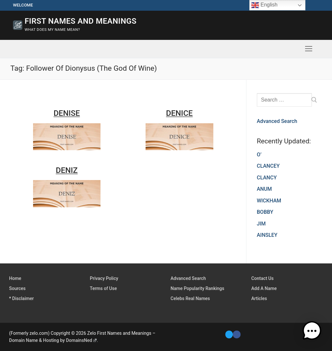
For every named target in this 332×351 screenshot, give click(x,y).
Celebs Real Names (190, 298)
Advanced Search (277, 121)
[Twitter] (229, 334)
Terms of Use (103, 288)
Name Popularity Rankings (197, 288)
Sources (17, 288)
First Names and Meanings (80, 21)
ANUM (264, 189)
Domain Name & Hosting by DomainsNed (53, 340)
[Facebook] (236, 334)
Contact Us (262, 278)
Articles (259, 298)
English (264, 5)
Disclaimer (23, 298)
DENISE (66, 113)
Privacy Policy (104, 278)
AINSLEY (267, 235)
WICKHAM (269, 201)
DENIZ (67, 170)
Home (15, 278)
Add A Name (264, 288)
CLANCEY (268, 166)
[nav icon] (308, 49)
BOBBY (265, 212)
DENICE (179, 113)
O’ (259, 154)
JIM (261, 224)
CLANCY (267, 178)
